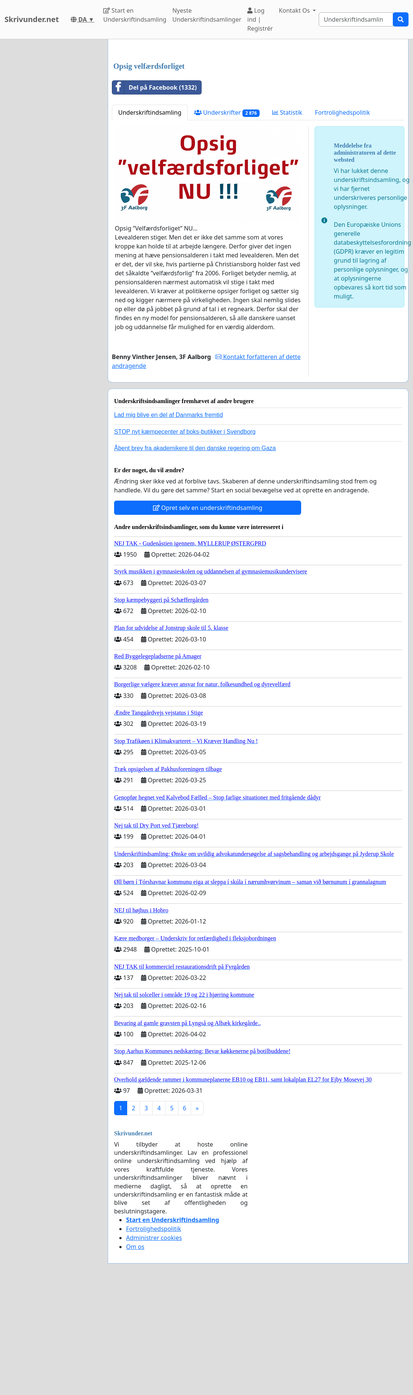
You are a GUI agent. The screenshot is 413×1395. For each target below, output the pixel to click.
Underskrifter (227, 217)
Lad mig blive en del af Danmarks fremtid (168, 519)
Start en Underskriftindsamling (134, 15)
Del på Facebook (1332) (154, 192)
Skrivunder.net (31, 19)
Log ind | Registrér (260, 19)
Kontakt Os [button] (295, 10)
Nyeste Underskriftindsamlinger (206, 15)
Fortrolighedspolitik (342, 217)
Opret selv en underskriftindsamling (208, 612)
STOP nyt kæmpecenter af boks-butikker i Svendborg (185, 536)
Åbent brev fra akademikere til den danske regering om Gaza (195, 553)
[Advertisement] (258, 103)
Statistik (287, 217)
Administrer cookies (154, 1342)
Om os (135, 1351)
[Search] (356, 19)
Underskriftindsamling (149, 217)
